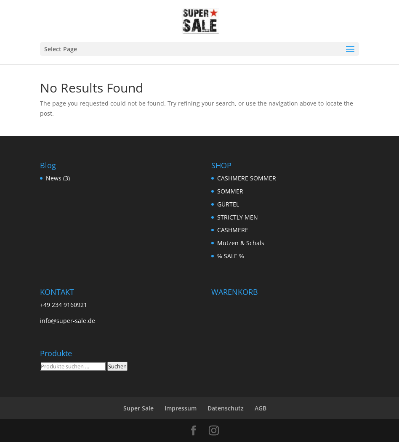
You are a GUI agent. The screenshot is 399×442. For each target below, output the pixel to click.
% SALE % (230, 256)
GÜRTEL (228, 204)
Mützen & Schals (240, 243)
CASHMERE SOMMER (246, 178)
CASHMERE (232, 230)
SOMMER (230, 191)
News (53, 178)
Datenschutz (225, 408)
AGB (260, 408)
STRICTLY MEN (237, 217)
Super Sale (138, 408)
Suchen (117, 366)
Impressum (181, 408)
